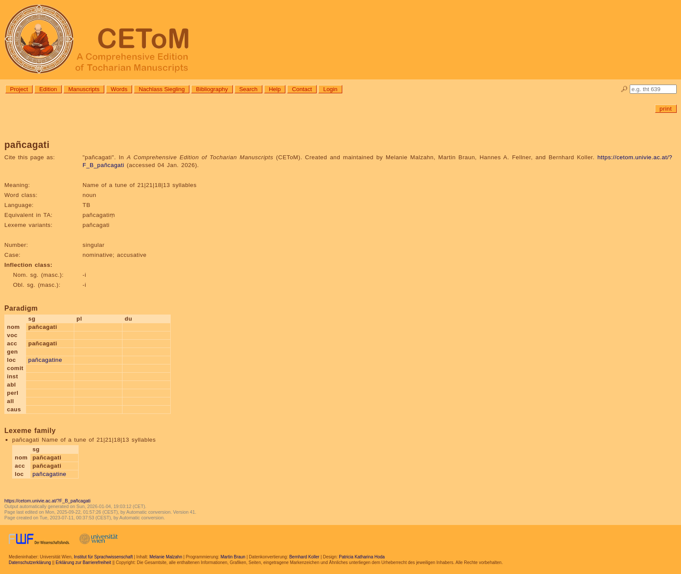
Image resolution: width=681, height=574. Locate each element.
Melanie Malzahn (165, 556)
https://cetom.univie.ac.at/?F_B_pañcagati (47, 500)
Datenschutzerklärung (30, 562)
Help (275, 89)
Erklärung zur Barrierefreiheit (83, 562)
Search (248, 89)
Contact (302, 89)
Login (330, 89)
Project (19, 89)
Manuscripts (83, 89)
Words (119, 89)
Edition (48, 89)
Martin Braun (233, 556)
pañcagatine (45, 360)
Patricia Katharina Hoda (362, 556)
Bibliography (212, 89)
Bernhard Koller (304, 556)
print (666, 108)
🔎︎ (624, 89)
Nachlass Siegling (162, 89)
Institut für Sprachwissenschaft (103, 556)
